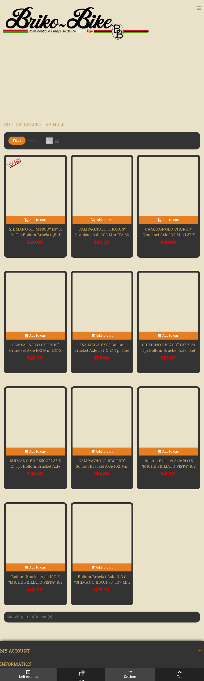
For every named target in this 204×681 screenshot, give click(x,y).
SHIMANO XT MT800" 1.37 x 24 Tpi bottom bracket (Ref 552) (35, 235)
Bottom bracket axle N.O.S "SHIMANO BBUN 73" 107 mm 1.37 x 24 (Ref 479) (102, 582)
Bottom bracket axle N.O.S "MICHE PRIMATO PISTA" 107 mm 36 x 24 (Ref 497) (168, 466)
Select (35, 141)
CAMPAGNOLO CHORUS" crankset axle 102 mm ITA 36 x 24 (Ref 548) (102, 235)
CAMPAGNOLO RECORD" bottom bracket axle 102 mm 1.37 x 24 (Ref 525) (102, 466)
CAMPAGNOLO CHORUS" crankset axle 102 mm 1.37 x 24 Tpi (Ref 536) (35, 350)
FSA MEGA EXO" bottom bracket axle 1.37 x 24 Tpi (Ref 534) (102, 350)
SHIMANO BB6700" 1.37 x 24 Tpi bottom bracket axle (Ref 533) (169, 350)
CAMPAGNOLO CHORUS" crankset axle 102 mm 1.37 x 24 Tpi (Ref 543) (168, 235)
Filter (17, 141)
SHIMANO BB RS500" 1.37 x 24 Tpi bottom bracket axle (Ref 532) (35, 466)
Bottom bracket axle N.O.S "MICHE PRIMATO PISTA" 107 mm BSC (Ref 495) (35, 582)
